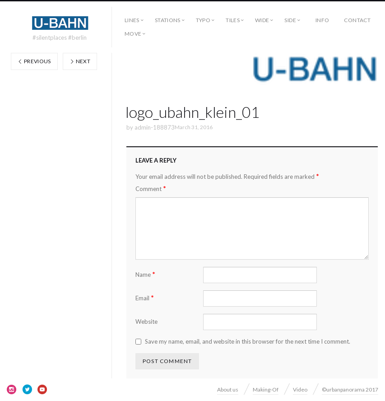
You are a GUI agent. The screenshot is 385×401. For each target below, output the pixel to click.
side (290, 20)
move (133, 33)
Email (144, 298)
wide (262, 20)
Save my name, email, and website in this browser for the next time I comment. (247, 341)
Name (145, 274)
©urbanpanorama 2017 (350, 389)
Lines (132, 20)
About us (227, 389)
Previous (34, 61)
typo (203, 20)
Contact (357, 20)
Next (80, 61)
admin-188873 (155, 127)
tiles (233, 20)
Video (300, 389)
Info (322, 20)
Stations (168, 20)
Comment (150, 188)
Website (146, 321)
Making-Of (265, 389)
